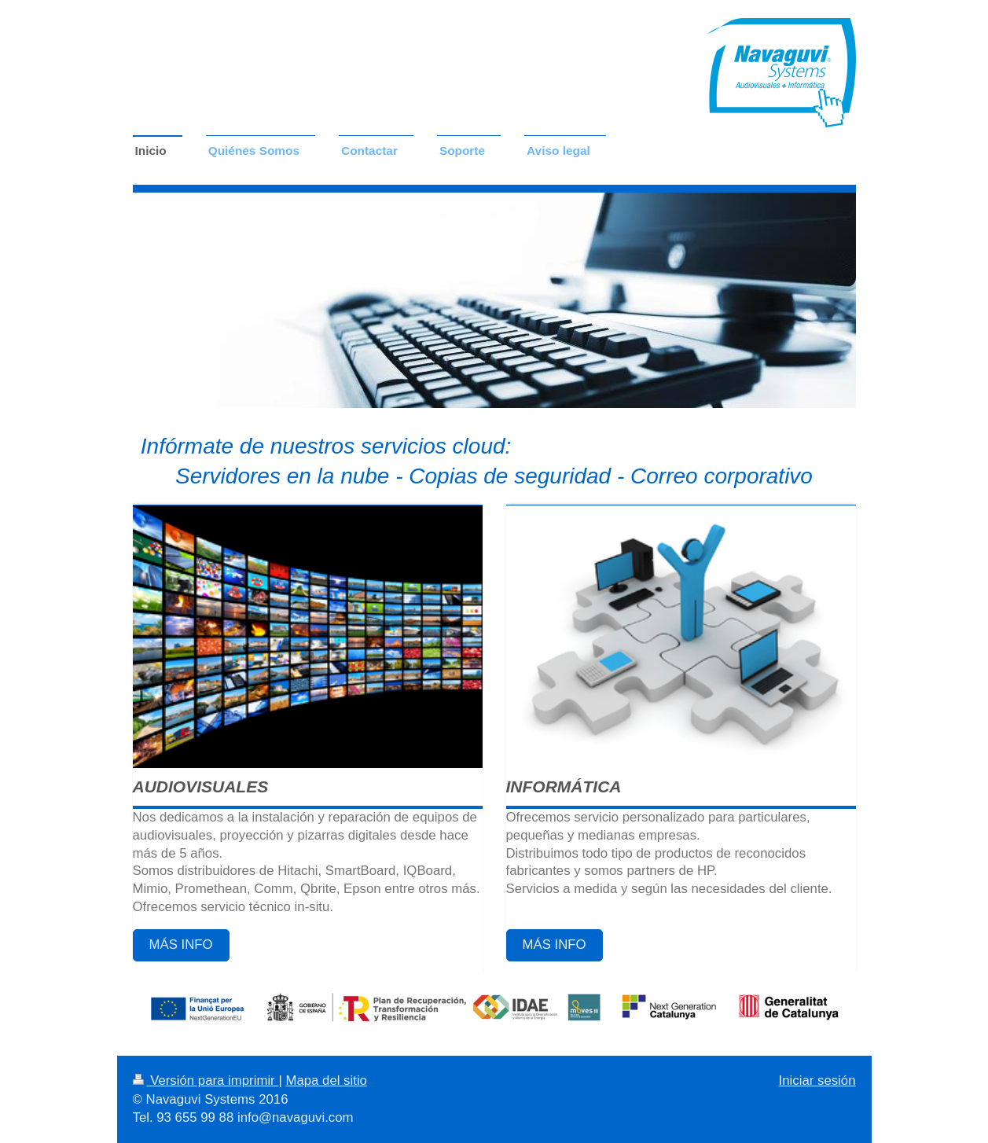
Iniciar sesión (817, 1080)
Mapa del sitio (326, 1080)
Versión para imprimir (206, 1080)
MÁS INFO (181, 944)
